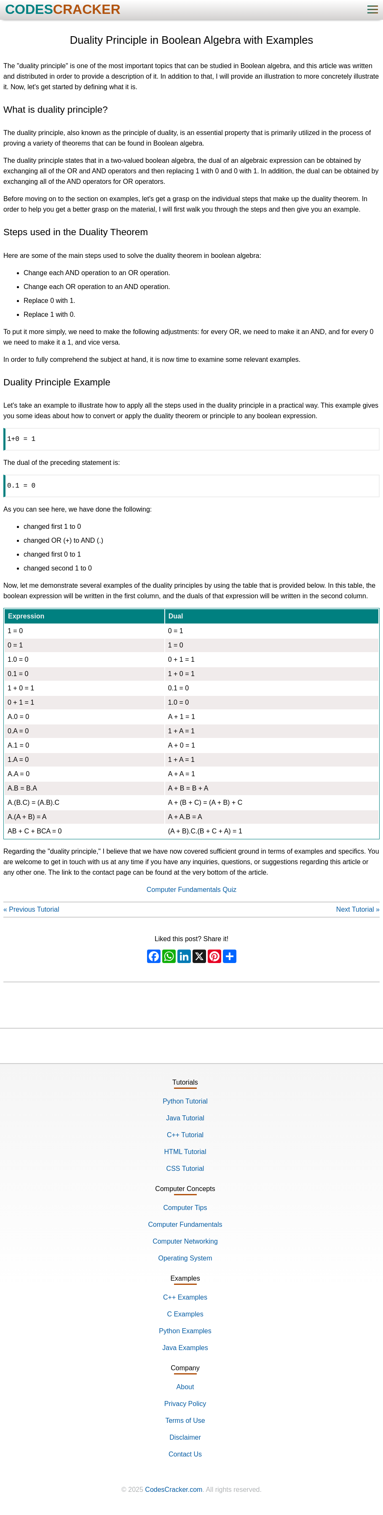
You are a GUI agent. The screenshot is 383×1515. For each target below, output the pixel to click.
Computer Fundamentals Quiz (191, 893)
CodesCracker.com (173, 1492)
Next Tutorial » (358, 912)
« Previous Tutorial (31, 912)
